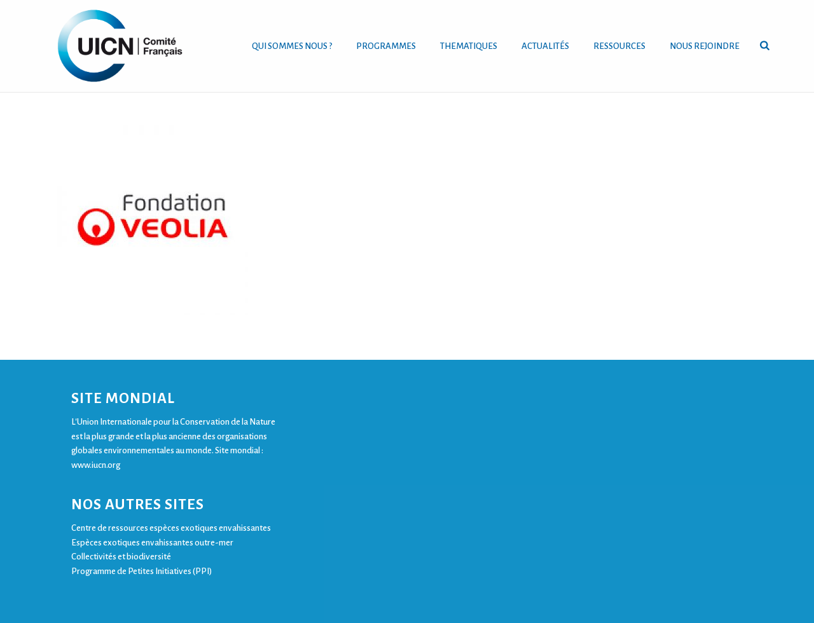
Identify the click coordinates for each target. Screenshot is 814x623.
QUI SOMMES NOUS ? (292, 46)
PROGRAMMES (386, 46)
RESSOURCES (619, 46)
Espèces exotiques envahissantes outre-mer (152, 542)
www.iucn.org (95, 465)
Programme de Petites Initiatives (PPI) (141, 571)
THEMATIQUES (468, 46)
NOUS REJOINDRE (705, 46)
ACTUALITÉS (545, 46)
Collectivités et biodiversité (121, 556)
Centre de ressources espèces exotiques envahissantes (171, 528)
